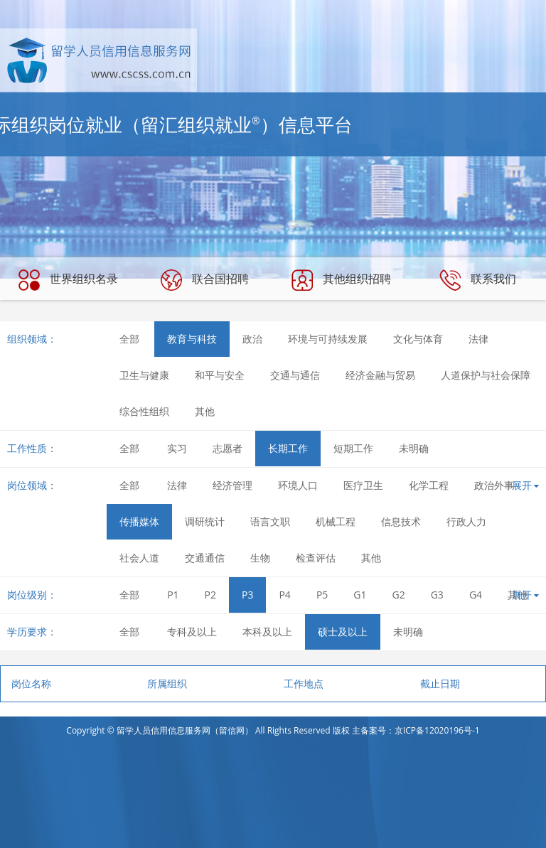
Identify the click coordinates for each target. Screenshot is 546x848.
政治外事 (494, 485)
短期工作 (353, 448)
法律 (478, 338)
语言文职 (270, 521)
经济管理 (232, 485)
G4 (475, 594)
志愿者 (227, 448)
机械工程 (335, 521)
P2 (210, 594)
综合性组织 (144, 411)
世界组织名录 (68, 280)
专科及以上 (192, 631)
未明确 (414, 448)
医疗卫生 (363, 485)
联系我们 (477, 280)
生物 (260, 557)
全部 (129, 338)
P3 (247, 594)
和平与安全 (220, 375)
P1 (172, 594)
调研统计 (205, 521)
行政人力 (466, 521)
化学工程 (429, 485)
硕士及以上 (343, 631)
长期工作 (288, 448)
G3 (437, 594)
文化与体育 (418, 338)
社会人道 (139, 557)
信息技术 (401, 521)
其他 (205, 411)
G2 (398, 594)
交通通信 (205, 557)
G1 (359, 594)
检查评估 (316, 557)
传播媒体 (139, 521)
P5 (322, 594)
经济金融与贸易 (380, 375)
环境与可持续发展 (328, 338)
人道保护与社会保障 (485, 375)
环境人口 (298, 485)
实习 (177, 448)
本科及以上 (267, 631)
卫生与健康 (144, 375)
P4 (284, 594)
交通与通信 (295, 375)
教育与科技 (192, 338)
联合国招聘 (205, 280)
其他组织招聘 (341, 280)
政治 (252, 338)
